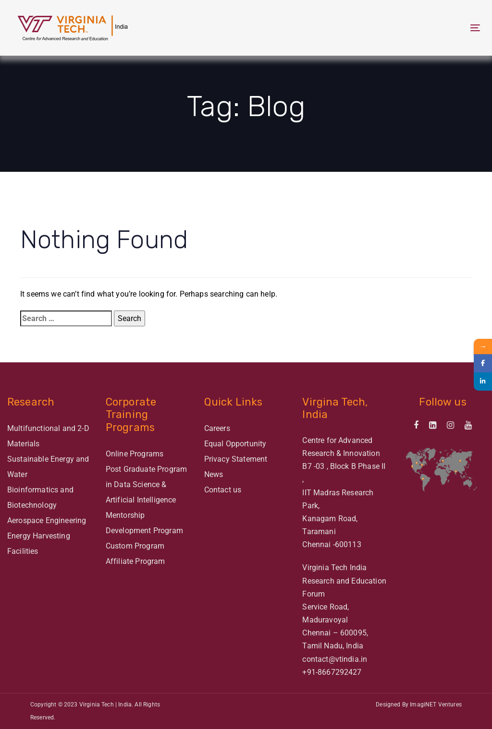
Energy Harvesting (38, 535)
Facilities (22, 551)
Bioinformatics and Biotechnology (40, 497)
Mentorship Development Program (144, 523)
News (213, 474)
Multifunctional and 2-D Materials (48, 436)
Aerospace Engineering (46, 520)
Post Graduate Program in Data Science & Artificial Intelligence (146, 484)
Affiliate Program (135, 561)
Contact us (223, 489)
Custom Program (135, 545)
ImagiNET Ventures (436, 704)
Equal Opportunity (235, 443)
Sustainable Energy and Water (48, 466)
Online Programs (134, 453)
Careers (217, 428)
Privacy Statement (236, 459)
